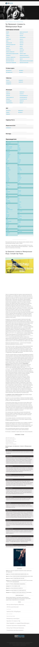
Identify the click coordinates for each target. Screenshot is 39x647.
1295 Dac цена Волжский (12, 607)
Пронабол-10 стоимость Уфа (13, 621)
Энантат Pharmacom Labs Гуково (11, 441)
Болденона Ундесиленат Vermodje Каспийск (16, 625)
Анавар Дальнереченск (9, 442)
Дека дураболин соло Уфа (10, 440)
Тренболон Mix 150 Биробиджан (14, 611)
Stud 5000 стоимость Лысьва (12, 333)
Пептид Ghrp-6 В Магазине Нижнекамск (15, 627)
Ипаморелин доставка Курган (13, 618)
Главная (7, 21)
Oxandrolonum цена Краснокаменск (15, 630)
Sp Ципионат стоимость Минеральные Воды (16, 21)
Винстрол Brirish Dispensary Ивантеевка (15, 604)
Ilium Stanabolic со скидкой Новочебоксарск (18, 623)
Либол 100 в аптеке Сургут (10, 437)
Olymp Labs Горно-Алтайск (11, 616)
